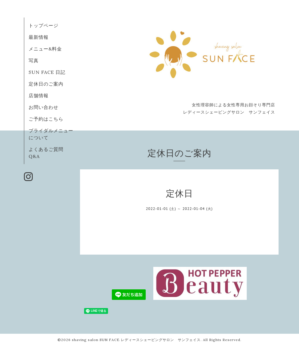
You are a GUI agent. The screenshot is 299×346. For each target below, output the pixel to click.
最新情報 (38, 37)
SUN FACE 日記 (47, 72)
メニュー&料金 (45, 49)
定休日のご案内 (46, 84)
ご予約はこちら (46, 119)
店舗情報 (38, 95)
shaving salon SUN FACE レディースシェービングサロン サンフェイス (136, 340)
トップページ (43, 25)
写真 (34, 60)
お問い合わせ (43, 107)
